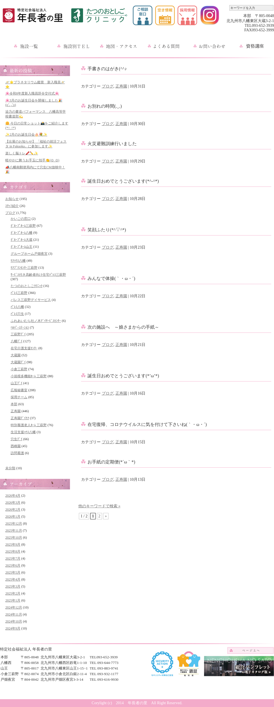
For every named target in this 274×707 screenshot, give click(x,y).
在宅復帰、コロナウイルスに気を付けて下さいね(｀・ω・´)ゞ (149, 424)
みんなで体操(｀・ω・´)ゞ (114, 278)
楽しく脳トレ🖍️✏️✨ (21, 153)
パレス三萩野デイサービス (31, 300)
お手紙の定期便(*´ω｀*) (111, 461)
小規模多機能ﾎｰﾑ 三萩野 (29, 376)
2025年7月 (12, 558)
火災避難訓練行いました (112, 143)
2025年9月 (12, 544)
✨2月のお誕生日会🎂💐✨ (26, 134)
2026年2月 (12, 510)
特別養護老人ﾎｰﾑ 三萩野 (29, 425)
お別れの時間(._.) (105, 106)
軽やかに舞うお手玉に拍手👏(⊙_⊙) (32, 160)
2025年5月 (12, 572)
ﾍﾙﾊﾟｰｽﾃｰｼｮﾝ (20, 327)
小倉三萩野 (19, 369)
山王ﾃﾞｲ (16, 383)
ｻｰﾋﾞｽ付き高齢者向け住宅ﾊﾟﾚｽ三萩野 (38, 275)
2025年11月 (13, 530)
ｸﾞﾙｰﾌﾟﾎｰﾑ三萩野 (23, 226)
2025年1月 (12, 600)
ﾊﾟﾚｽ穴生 (17, 314)
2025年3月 (12, 586)
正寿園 (16, 411)
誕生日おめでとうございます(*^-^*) (123, 181)
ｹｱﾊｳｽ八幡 (18, 261)
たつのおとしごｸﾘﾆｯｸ (26, 286)
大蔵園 (16, 355)
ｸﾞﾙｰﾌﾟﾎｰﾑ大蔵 (21, 240)
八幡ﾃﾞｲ (16, 341)
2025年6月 (12, 565)
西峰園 (16, 446)
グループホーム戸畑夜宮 (29, 254)
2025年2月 (12, 593)
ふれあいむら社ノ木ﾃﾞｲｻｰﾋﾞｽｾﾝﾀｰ (36, 321)
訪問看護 (17, 453)
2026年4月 (12, 496)
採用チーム (19, 397)
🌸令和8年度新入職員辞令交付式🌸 (32, 93)
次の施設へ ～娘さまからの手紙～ (123, 327)
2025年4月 (12, 579)
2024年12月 (13, 607)
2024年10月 (13, 621)
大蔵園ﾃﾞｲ (18, 362)
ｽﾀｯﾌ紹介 (12, 206)
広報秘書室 (19, 390)
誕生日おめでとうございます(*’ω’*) (123, 375)
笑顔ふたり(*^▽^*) (107, 229)
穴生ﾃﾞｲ (16, 439)
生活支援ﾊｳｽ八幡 (23, 432)
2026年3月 (12, 503)
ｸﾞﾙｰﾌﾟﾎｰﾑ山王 (21, 247)
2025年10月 (13, 537)
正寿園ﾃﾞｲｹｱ (20, 418)
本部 (14, 404)
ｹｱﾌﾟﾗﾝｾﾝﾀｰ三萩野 (24, 268)
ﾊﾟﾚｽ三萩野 (19, 293)
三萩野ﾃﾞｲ (18, 334)
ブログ (10, 213)
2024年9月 (12, 628)
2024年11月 (13, 614)
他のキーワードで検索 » (99, 506)
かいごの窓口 (21, 219)
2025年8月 (12, 551)
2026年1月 (12, 517)
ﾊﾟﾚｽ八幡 (17, 307)
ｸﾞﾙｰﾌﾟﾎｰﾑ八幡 (21, 233)
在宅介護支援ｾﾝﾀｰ (24, 348)
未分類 (10, 468)
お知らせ (12, 199)
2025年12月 (13, 523)
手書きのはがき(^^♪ (107, 68)
